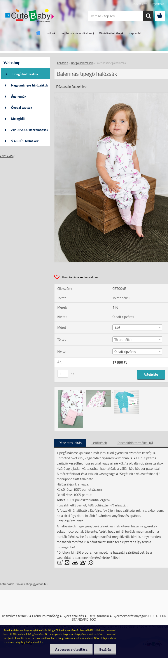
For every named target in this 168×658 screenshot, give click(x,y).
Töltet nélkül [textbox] (123, 339)
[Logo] (30, 16)
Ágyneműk (18, 96)
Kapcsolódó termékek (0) (135, 442)
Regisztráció (157, 4)
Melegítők (18, 118)
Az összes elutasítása (70, 649)
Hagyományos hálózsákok (29, 85)
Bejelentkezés (139, 4)
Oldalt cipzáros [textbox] (125, 351)
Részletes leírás (70, 442)
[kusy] (62, 374)
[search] (148, 16)
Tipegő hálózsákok (25, 74)
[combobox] (137, 327)
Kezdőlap (62, 63)
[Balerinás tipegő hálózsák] (111, 94)
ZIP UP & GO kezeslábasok (29, 129)
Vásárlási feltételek (111, 33)
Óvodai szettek (21, 107)
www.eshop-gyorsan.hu (31, 584)
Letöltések (99, 442)
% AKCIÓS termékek (24, 140)
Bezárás (105, 649)
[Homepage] (38, 33)
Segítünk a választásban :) (77, 33)
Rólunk (51, 33)
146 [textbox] (117, 327)
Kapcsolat (135, 33)
